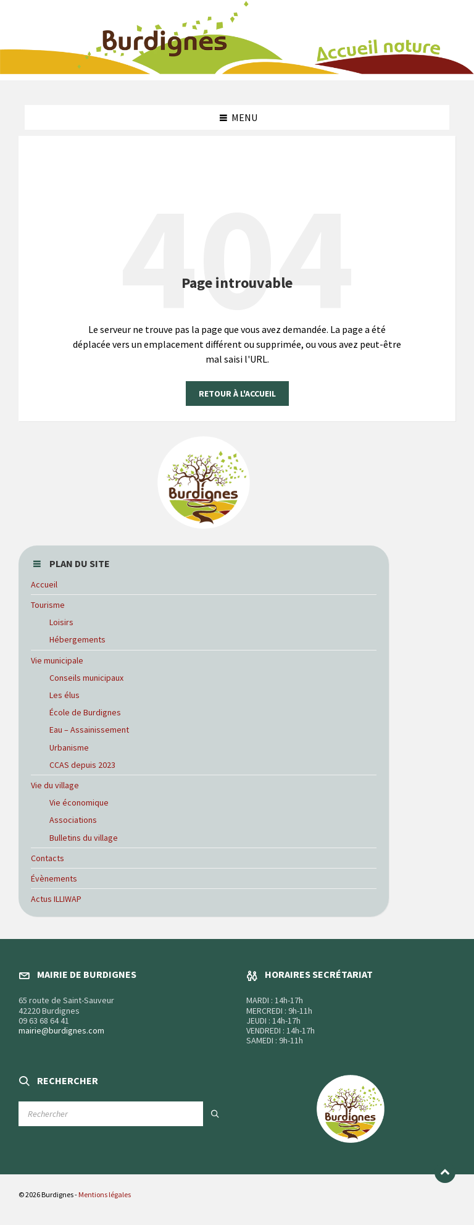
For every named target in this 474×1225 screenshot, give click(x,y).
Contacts (47, 858)
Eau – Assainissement (89, 729)
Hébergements (77, 639)
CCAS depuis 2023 (82, 764)
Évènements (54, 878)
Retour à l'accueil (237, 393)
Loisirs (61, 622)
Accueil (44, 584)
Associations (73, 819)
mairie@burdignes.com (61, 1030)
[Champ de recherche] (123, 1113)
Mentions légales (104, 1194)
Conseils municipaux (86, 677)
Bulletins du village (83, 837)
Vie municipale (57, 660)
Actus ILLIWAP (56, 898)
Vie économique (79, 802)
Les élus (64, 695)
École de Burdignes (85, 712)
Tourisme (48, 604)
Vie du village (55, 785)
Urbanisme (69, 747)
